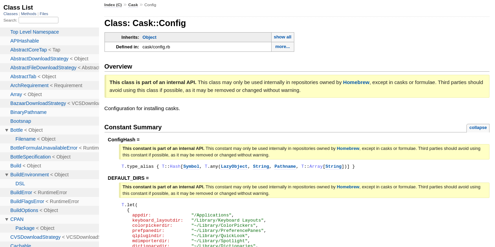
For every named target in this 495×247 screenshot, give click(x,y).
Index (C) (113, 4)
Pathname (285, 167)
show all (282, 36)
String (261, 167)
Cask (133, 4)
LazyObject (234, 167)
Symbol (191, 167)
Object (149, 37)
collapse (478, 127)
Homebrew (356, 82)
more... (282, 46)
